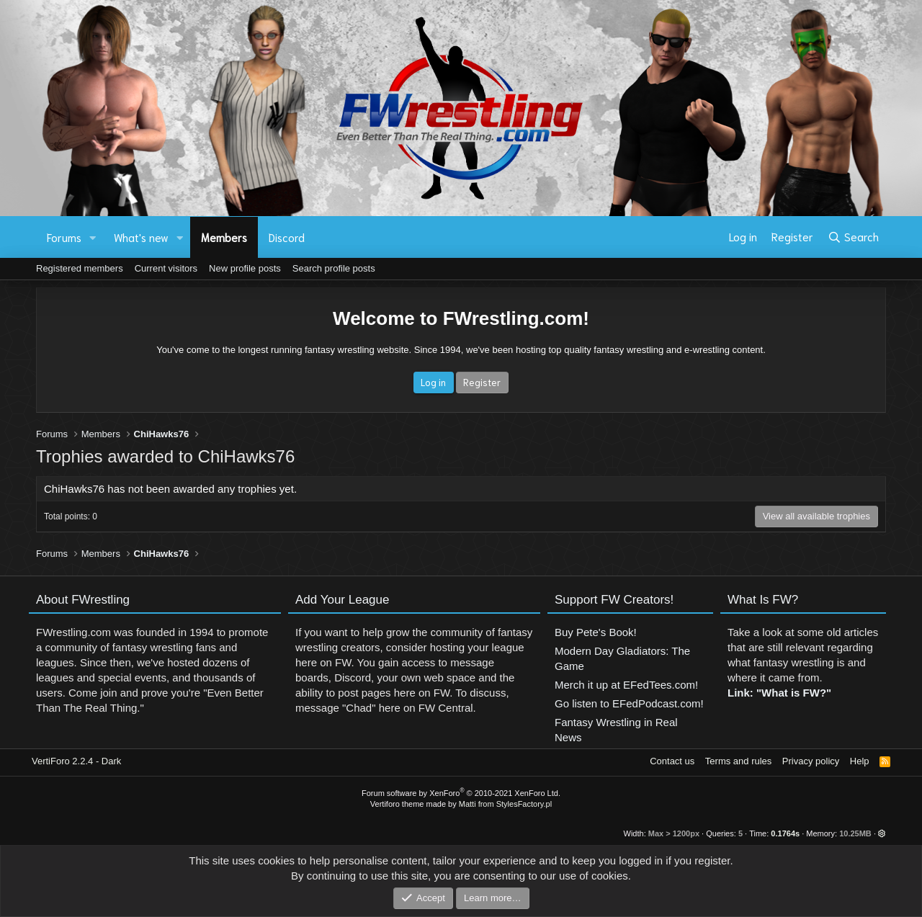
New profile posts (245, 268)
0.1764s (785, 833)
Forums (64, 237)
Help (859, 761)
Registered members (79, 268)
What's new (141, 237)
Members (224, 237)
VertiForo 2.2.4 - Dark (76, 761)
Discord (287, 237)
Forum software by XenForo (461, 793)
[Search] (853, 237)
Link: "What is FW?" (779, 700)
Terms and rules (738, 761)
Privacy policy (810, 761)
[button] (93, 237)
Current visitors (166, 268)
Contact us (672, 761)
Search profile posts (333, 268)
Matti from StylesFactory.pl (505, 804)
